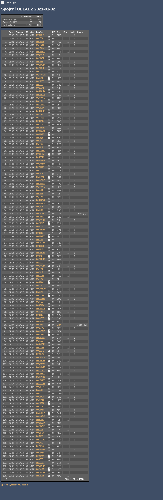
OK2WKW (41, 289)
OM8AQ (40, 78)
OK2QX (39, 137)
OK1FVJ (40, 154)
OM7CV (39, 144)
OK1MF (39, 193)
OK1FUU (40, 446)
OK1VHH (40, 299)
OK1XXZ (40, 295)
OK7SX (39, 207)
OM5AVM (40, 367)
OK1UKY (40, 374)
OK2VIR (40, 157)
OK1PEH (40, 397)
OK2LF (39, 147)
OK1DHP (40, 466)
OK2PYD (40, 321)
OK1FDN (40, 433)
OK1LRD (40, 338)
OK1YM (39, 124)
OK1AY (39, 239)
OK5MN (40, 436)
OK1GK (39, 256)
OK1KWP (40, 108)
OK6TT (39, 459)
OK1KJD (40, 167)
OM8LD (39, 262)
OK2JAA (40, 276)
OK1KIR (40, 476)
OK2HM (40, 315)
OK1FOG (40, 472)
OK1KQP (40, 423)
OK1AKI (40, 88)
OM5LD (39, 302)
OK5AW (40, 420)
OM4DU (40, 226)
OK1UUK (40, 259)
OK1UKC (40, 364)
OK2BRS (40, 183)
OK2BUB (40, 91)
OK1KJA (40, 403)
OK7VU (39, 170)
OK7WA (40, 217)
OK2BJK (40, 42)
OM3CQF (40, 180)
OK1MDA (40, 308)
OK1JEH (40, 347)
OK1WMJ (40, 380)
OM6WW (40, 318)
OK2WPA (40, 164)
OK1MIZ (40, 223)
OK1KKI (40, 68)
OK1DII (39, 325)
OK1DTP (40, 410)
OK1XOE (40, 439)
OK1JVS (40, 328)
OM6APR (40, 160)
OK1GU (39, 443)
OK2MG (40, 121)
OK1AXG (40, 151)
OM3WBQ (41, 377)
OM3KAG (40, 187)
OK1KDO (40, 243)
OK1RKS (40, 357)
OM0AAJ (40, 203)
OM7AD (40, 279)
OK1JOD (40, 469)
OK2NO (39, 233)
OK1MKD (40, 51)
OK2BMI (40, 282)
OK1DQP (40, 426)
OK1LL (39, 141)
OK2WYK (40, 94)
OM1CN (40, 462)
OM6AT (39, 190)
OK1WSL (40, 48)
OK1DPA (40, 35)
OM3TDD (40, 384)
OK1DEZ (40, 58)
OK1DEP (40, 128)
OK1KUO (40, 131)
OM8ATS (40, 400)
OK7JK (39, 71)
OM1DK (40, 101)
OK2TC (39, 393)
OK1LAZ (40, 354)
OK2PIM (40, 453)
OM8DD (40, 210)
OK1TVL (40, 406)
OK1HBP (40, 230)
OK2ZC (39, 85)
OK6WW (40, 305)
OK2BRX (40, 236)
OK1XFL (40, 351)
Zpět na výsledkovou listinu (14, 485)
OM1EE (39, 341)
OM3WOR (41, 75)
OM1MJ (39, 285)
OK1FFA (40, 387)
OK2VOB (40, 266)
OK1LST (40, 213)
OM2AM (40, 177)
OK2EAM (40, 449)
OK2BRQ (40, 200)
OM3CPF (40, 331)
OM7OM (40, 45)
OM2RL (39, 114)
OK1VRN (40, 220)
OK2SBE (40, 246)
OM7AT (39, 269)
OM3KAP (40, 413)
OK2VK (39, 429)
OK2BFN (40, 134)
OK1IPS (40, 174)
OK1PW (40, 456)
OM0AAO (40, 98)
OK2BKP (40, 111)
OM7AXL (40, 104)
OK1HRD (40, 361)
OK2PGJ (40, 249)
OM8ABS (40, 312)
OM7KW (40, 118)
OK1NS (39, 61)
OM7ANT (40, 197)
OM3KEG (40, 416)
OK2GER (40, 344)
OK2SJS (40, 334)
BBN (59, 325)
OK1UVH (40, 253)
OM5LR (39, 272)
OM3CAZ (40, 370)
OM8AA (40, 292)
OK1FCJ (40, 81)
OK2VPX (40, 55)
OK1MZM (40, 65)
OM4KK (40, 390)
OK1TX (39, 38)
